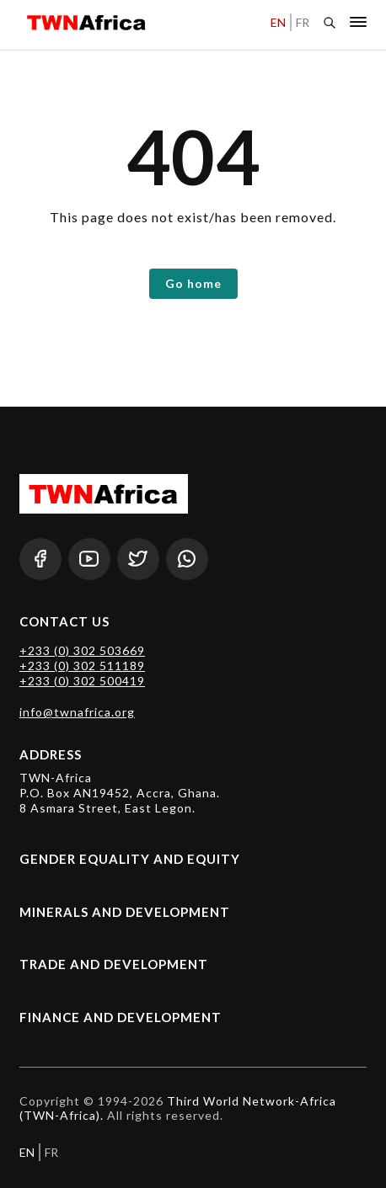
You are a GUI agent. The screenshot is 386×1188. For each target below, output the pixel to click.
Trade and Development (113, 964)
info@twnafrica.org (77, 712)
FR (302, 22)
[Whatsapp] (187, 559)
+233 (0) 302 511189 (82, 665)
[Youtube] (89, 559)
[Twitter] (138, 559)
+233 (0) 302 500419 (82, 681)
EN (278, 22)
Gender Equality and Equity (129, 858)
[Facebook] (40, 559)
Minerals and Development (124, 911)
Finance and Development (120, 1017)
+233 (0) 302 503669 (82, 650)
